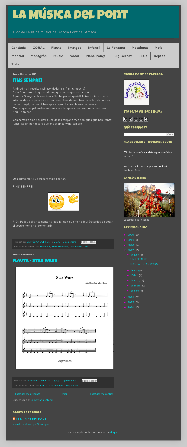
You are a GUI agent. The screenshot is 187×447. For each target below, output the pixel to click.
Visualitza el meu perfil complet (31, 424)
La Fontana (116, 47)
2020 (131, 234)
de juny (135, 254)
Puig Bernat (122, 56)
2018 (131, 245)
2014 (131, 307)
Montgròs (38, 56)
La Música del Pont (70, 16)
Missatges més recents (26, 394)
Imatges (74, 47)
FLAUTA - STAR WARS (35, 261)
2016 (131, 297)
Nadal (74, 56)
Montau (17, 56)
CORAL (38, 47)
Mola (159, 47)
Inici (64, 394)
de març (136, 280)
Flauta (56, 47)
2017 (131, 250)
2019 (131, 240)
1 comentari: (69, 241)
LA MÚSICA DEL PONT (31, 419)
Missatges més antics (100, 394)
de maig (135, 270)
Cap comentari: (69, 380)
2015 (131, 302)
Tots (15, 64)
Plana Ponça (96, 56)
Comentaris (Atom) (41, 400)
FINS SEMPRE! (27, 80)
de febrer (136, 285)
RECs (142, 56)
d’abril (135, 275)
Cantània (18, 47)
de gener (136, 290)
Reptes (159, 56)
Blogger (114, 432)
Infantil (94, 47)
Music (58, 56)
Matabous (140, 47)
